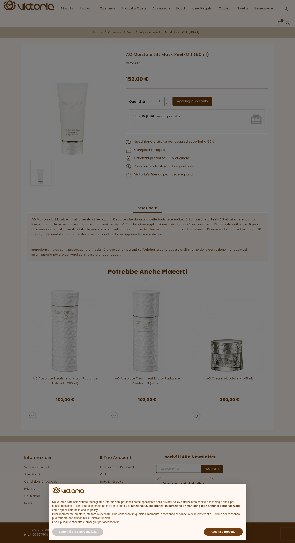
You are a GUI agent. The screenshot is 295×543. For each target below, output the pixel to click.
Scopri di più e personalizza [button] (78, 531)
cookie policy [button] (89, 510)
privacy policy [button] (171, 502)
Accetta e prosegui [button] (223, 531)
